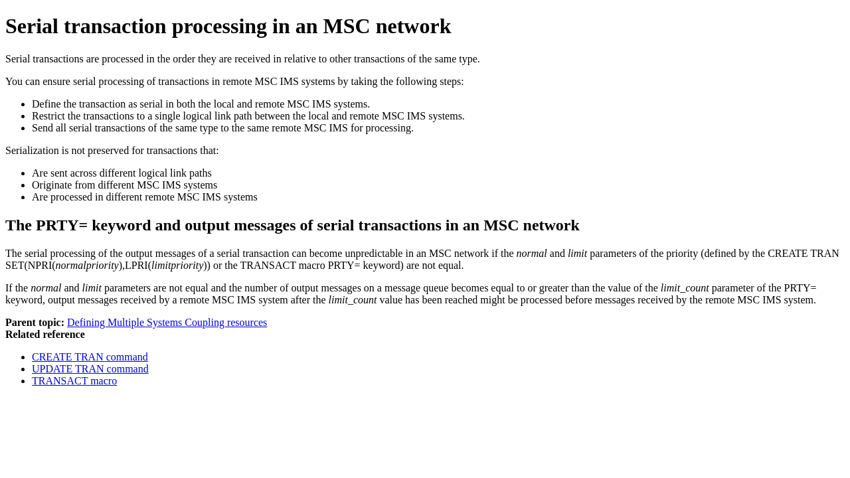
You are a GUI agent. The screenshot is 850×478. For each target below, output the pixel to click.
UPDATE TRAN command (90, 368)
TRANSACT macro (74, 380)
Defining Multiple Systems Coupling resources (167, 322)
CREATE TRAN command (90, 356)
